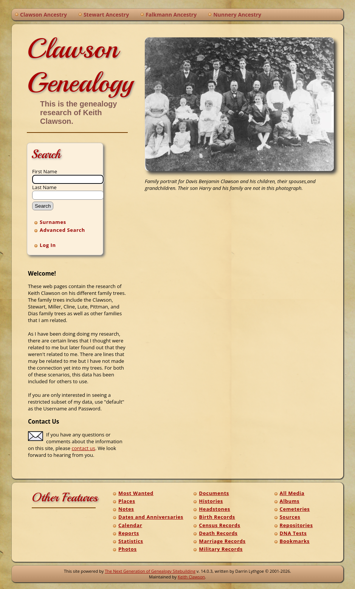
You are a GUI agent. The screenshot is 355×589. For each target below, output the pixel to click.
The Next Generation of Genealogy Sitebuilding (150, 571)
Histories (211, 501)
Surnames (53, 222)
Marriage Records (222, 541)
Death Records (218, 533)
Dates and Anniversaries (150, 516)
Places (126, 501)
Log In (48, 245)
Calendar (130, 525)
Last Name (44, 187)
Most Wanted (135, 493)
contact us (83, 448)
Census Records (219, 525)
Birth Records (217, 516)
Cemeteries (295, 509)
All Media (292, 493)
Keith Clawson (191, 577)
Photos (127, 549)
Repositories (296, 525)
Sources (290, 516)
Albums (290, 501)
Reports (128, 533)
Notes (126, 509)
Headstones (214, 509)
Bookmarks (295, 541)
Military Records (221, 549)
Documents (214, 493)
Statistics (130, 541)
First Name (44, 171)
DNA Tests (293, 533)
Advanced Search (62, 230)
